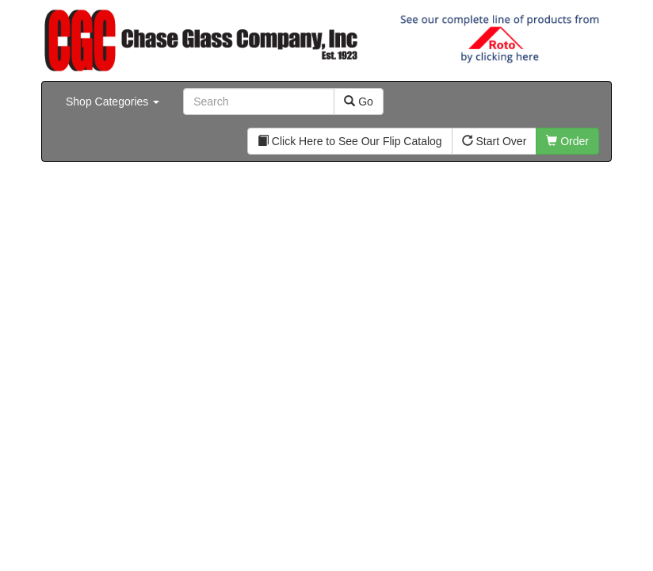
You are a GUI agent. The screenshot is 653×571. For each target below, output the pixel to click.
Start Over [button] (494, 141)
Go (358, 101)
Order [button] (567, 141)
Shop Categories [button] (112, 101)
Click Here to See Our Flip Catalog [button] (350, 141)
